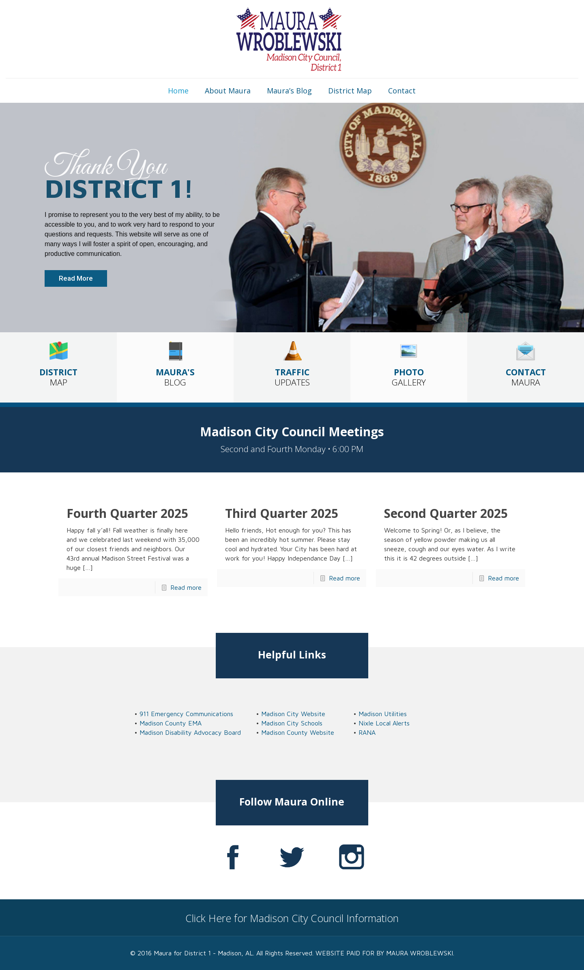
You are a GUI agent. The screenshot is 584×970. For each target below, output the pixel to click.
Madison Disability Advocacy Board (190, 732)
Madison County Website (297, 732)
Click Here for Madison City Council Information (292, 918)
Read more (186, 587)
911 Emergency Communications (186, 713)
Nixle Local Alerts (384, 723)
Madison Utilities (383, 713)
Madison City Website (293, 713)
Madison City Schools (291, 723)
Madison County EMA (171, 723)
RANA (367, 732)
